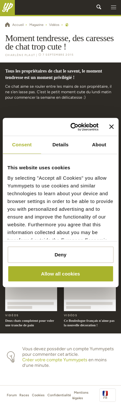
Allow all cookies (60, 273)
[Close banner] (111, 127)
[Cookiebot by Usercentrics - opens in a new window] (73, 127)
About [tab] (99, 144)
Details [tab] (61, 144)
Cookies (38, 395)
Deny (60, 254)
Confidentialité (59, 395)
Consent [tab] (22, 144)
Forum (12, 395)
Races (24, 395)
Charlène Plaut (20, 55)
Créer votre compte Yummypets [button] (54, 360)
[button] (113, 7)
